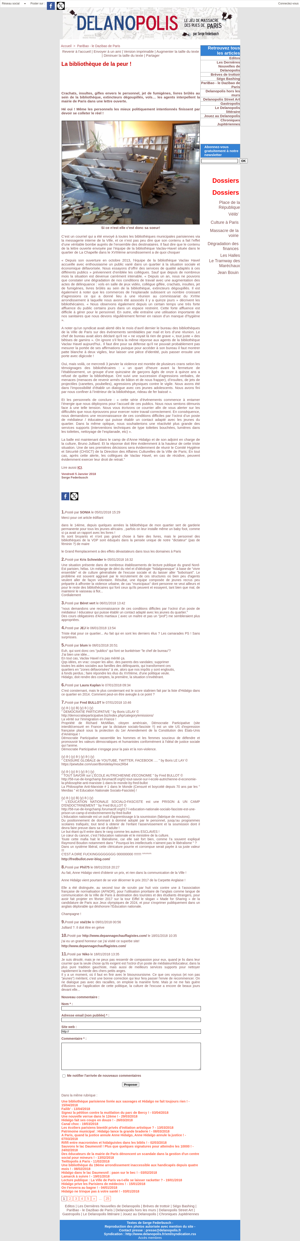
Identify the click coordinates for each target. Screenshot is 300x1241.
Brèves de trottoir (157, 1206)
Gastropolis (71, 1214)
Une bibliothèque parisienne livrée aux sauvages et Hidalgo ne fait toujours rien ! (124, 1101)
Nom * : (67, 1004)
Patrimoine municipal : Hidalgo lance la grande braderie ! (105, 1131)
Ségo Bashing (184, 1206)
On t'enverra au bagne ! (79, 1187)
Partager (153, 55)
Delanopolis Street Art (176, 1210)
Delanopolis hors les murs (136, 1210)
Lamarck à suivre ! (75, 1176)
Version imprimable (139, 51)
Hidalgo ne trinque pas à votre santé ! (90, 1191)
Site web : (69, 1027)
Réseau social (10, 3)
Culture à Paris (225, 222)
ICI (79, 467)
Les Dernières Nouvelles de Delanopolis (109, 1206)
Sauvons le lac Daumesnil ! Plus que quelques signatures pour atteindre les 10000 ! (126, 1146)
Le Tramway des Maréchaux (224, 263)
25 (107, 1198)
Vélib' (234, 214)
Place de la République (229, 205)
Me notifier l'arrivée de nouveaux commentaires (104, 1075)
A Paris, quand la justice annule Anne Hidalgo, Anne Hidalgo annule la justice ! (122, 1135)
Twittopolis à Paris (75, 1161)
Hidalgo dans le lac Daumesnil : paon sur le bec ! (99, 1172)
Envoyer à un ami (107, 51)
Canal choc (70, 1124)
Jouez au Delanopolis (139, 1214)
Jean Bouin (228, 272)
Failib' (66, 1109)
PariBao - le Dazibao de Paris (98, 46)
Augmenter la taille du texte (177, 51)
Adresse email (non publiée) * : (85, 1015)
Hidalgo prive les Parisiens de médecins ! (93, 1184)
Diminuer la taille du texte (123, 55)
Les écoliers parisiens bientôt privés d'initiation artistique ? (107, 1127)
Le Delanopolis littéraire (101, 1214)
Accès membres (150, 1238)
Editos (70, 1206)
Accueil (66, 46)
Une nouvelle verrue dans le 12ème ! (89, 1116)
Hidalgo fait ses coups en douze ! (87, 1120)
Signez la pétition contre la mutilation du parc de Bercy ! (105, 1112)
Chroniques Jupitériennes (179, 1214)
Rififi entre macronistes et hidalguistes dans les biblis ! (104, 1142)
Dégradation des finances (223, 246)
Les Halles (230, 255)
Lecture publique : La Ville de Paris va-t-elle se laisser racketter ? (112, 1180)
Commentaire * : (73, 1038)
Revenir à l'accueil (76, 51)
